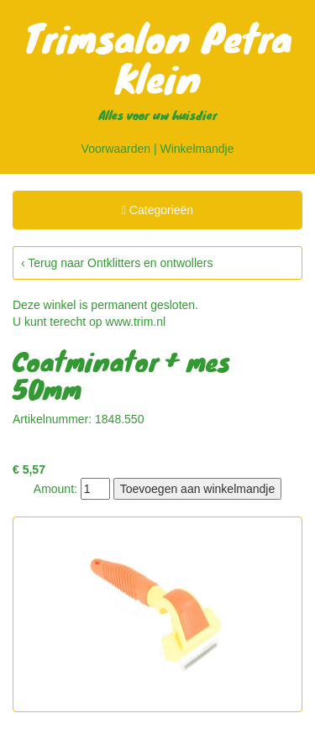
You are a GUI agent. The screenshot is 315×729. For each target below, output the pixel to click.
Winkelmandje (197, 148)
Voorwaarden (116, 148)
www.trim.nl (136, 321)
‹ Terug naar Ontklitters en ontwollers (117, 263)
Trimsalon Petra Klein (158, 57)
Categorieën (157, 212)
